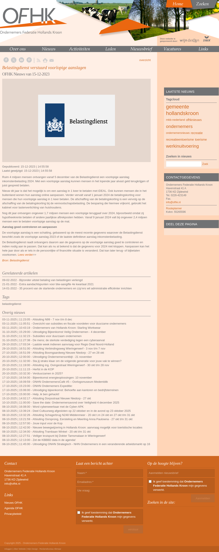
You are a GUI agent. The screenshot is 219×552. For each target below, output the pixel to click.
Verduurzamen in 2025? (48, 373)
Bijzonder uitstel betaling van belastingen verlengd (51, 280)
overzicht (145, 60)
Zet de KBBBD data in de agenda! (54, 440)
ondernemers (179, 126)
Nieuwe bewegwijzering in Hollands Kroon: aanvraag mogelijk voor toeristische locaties (87, 427)
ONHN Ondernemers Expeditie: (52, 386)
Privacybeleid (12, 513)
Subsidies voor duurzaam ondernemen (57, 336)
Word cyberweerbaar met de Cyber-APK (58, 406)
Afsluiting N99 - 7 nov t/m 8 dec (52, 319)
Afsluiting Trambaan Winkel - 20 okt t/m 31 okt (62, 431)
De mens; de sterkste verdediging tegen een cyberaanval (69, 340)
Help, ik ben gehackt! (46, 394)
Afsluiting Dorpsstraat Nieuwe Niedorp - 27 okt (62, 398)
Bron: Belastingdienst (15, 260)
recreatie (197, 133)
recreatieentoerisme (180, 139)
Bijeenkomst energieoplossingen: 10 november (62, 377)
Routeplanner (174, 208)
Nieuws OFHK (13, 502)
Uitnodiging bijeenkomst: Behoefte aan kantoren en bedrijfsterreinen (75, 390)
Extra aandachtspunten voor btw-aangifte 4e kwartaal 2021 (56, 284)
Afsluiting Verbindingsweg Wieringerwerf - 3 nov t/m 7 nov (69, 348)
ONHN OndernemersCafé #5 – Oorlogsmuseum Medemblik (70, 381)
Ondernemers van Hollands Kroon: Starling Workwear (67, 327)
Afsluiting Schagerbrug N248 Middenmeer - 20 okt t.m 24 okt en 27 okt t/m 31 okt (84, 415)
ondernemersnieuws (178, 133)
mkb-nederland (175, 119)
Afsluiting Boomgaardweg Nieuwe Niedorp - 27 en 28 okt (68, 352)
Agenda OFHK (13, 508)
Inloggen (8, 549)
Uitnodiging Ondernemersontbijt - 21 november (62, 356)
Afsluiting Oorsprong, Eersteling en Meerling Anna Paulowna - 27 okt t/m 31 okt (82, 419)
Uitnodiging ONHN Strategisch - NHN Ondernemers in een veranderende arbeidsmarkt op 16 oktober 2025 (100, 444)
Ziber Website (20, 549)
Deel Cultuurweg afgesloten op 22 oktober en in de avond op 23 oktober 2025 (82, 410)
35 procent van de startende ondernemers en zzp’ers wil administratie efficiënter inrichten (75, 288)
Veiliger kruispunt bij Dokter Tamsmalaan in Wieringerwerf (69, 435)
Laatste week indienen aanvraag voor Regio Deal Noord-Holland (73, 344)
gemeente (177, 107)
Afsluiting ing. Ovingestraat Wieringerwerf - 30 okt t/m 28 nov (71, 365)
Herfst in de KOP (43, 369)
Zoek (205, 164)
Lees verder (25, 254)
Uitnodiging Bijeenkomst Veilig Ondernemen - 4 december (69, 332)
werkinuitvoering (182, 145)
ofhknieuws (193, 120)
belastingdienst (11, 304)
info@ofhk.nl (173, 202)
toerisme (201, 139)
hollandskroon (182, 113)
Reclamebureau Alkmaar (50, 549)
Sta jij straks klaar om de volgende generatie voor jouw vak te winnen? (77, 361)
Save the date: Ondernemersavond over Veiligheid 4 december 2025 (76, 402)
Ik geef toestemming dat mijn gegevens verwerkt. (109, 516)
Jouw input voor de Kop (47, 423)
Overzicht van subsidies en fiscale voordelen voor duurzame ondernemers (79, 323)
